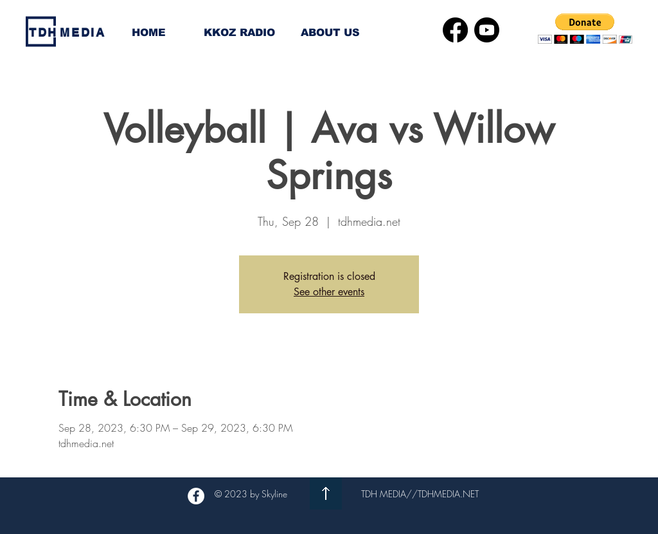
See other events (329, 292)
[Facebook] (455, 29)
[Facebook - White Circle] (196, 496)
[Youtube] (486, 29)
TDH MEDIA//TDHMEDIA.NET (420, 494)
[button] (585, 29)
